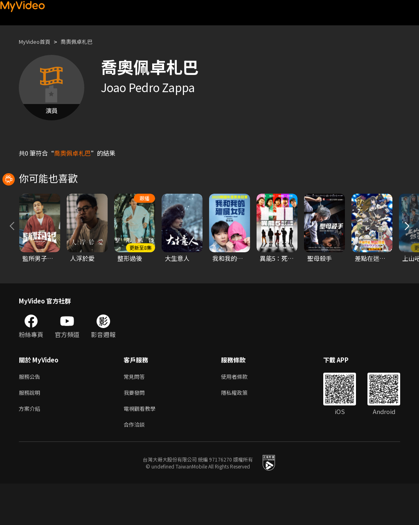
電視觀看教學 (142, 448)
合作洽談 (136, 465)
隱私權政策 (241, 430)
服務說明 (31, 430)
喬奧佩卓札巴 (84, 41)
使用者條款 (241, 413)
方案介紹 (31, 448)
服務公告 (31, 413)
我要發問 (136, 430)
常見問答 (136, 413)
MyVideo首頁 (37, 41)
